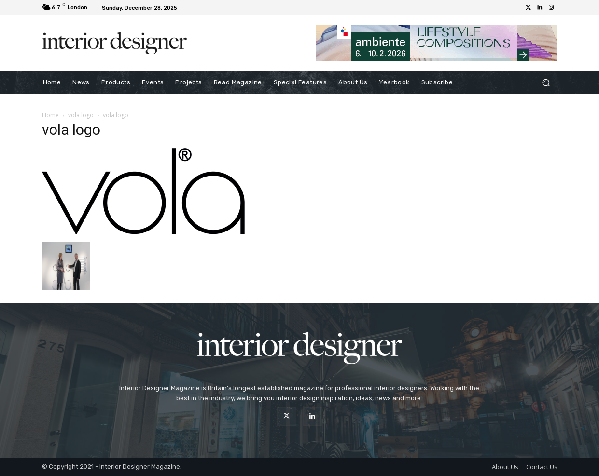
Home (50, 115)
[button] (546, 82)
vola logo (81, 115)
